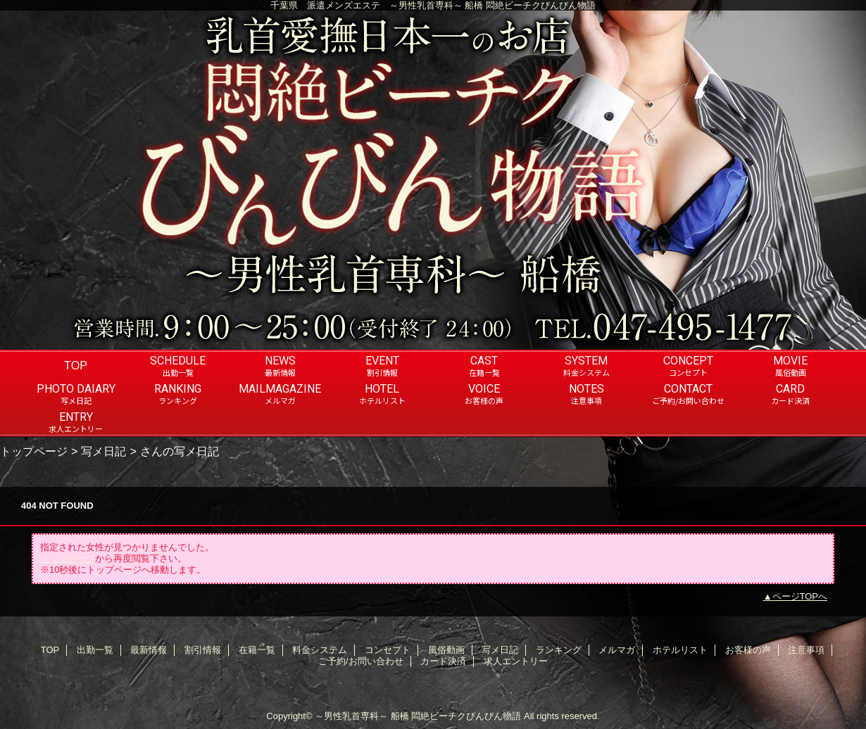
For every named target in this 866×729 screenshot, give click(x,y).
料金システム (319, 650)
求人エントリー (516, 661)
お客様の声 (748, 650)
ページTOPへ (800, 596)
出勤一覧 (95, 650)
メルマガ (616, 650)
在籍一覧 (257, 650)
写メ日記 (103, 451)
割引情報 (202, 650)
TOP (75, 365)
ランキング (559, 650)
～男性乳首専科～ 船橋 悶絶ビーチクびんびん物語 (418, 716)
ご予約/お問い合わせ (360, 661)
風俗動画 (446, 650)
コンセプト (387, 650)
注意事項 (806, 650)
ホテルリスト (680, 650)
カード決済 (443, 661)
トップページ (34, 451)
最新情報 (148, 650)
